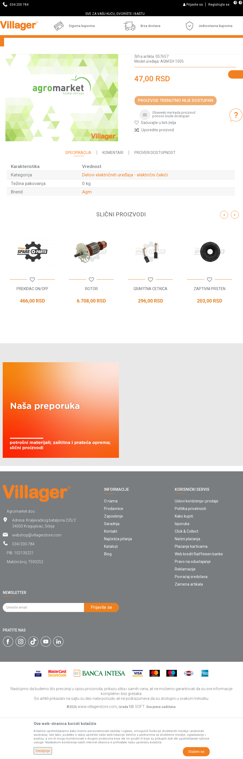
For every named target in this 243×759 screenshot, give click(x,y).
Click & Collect (186, 578)
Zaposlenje (113, 562)
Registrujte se (218, 4)
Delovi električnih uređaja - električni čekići (175, 98)
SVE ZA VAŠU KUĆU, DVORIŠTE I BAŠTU (121, 14)
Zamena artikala (189, 631)
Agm (87, 238)
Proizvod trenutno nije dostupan (175, 147)
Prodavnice (113, 555)
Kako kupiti (184, 562)
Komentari (112, 199)
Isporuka (182, 570)
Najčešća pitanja (118, 585)
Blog (108, 600)
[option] (121, 13)
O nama (111, 547)
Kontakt (110, 578)
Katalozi (111, 593)
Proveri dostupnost (155, 199)
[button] (155, 169)
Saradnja (111, 570)
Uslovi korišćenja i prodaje (196, 547)
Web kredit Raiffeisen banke (199, 600)
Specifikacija (78, 199)
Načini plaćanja (187, 585)
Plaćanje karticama (191, 593)
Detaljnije (43, 751)
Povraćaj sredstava (191, 623)
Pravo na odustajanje (193, 608)
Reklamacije (185, 615)
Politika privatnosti (190, 555)
